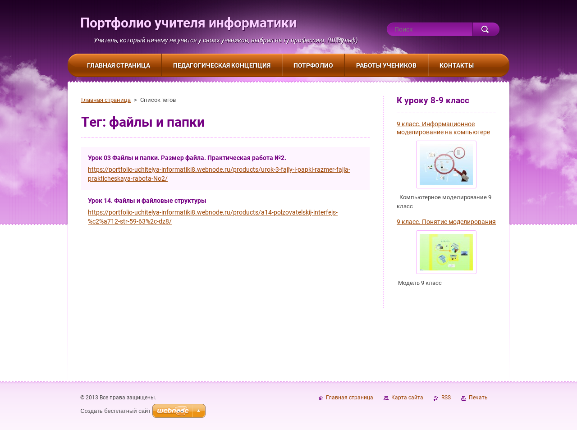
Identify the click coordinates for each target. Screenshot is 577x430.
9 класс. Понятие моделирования (446, 221)
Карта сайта (407, 397)
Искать (485, 29)
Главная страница (106, 99)
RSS (446, 397)
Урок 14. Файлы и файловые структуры (147, 200)
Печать (478, 397)
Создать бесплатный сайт (115, 410)
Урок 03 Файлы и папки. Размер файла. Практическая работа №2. (187, 157)
